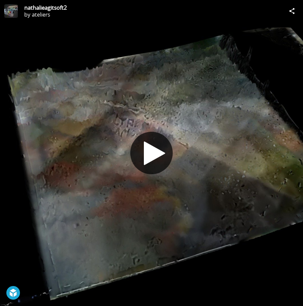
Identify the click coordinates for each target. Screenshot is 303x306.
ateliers (41, 14)
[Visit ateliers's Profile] (11, 11)
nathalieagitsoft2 (45, 7)
